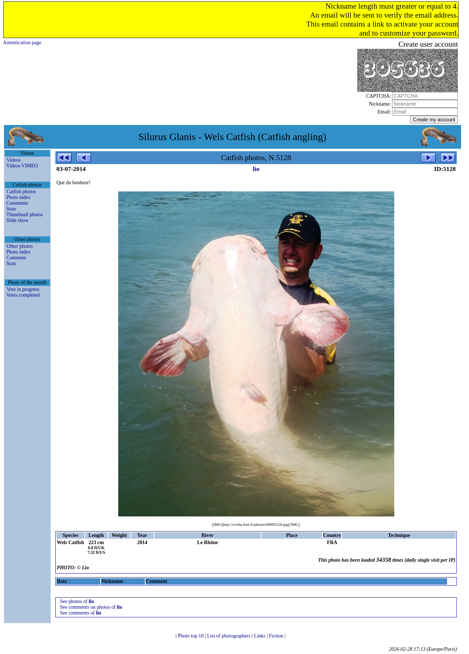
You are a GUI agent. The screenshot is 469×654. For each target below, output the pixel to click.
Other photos (20, 246)
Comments (17, 203)
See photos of (77, 601)
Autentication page (22, 42)
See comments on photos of (91, 607)
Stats (11, 209)
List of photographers (229, 636)
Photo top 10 (191, 636)
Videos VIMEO (22, 165)
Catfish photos (21, 191)
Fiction (276, 636)
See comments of (80, 613)
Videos (14, 160)
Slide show (17, 220)
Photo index (18, 197)
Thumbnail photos (24, 214)
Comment (16, 257)
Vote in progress (23, 289)
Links (260, 636)
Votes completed (23, 295)
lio (256, 168)
